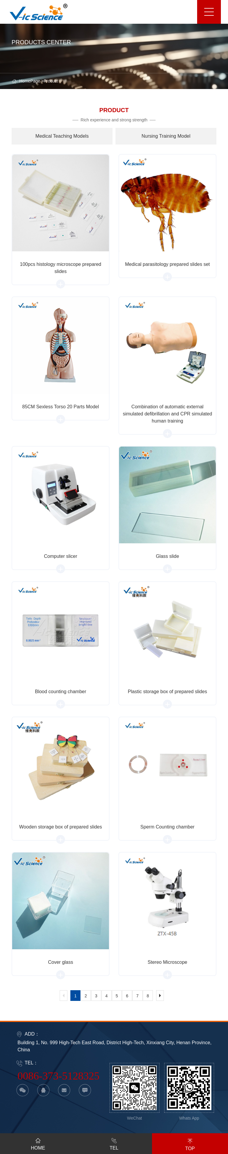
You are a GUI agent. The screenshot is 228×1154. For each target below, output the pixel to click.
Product (51, 81)
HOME (38, 1143)
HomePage (29, 81)
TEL (114, 1143)
